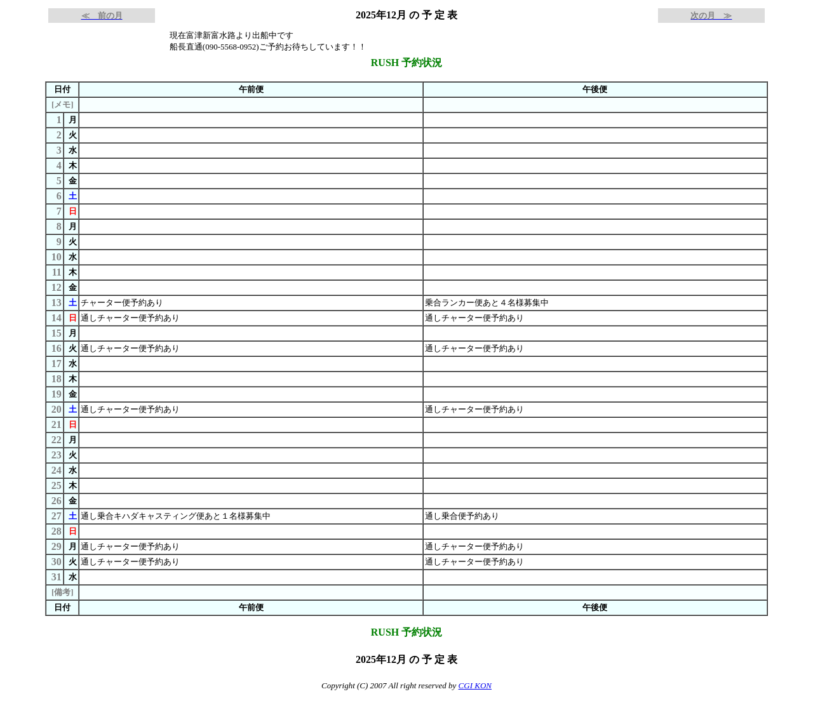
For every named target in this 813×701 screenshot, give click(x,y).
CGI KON (475, 685)
